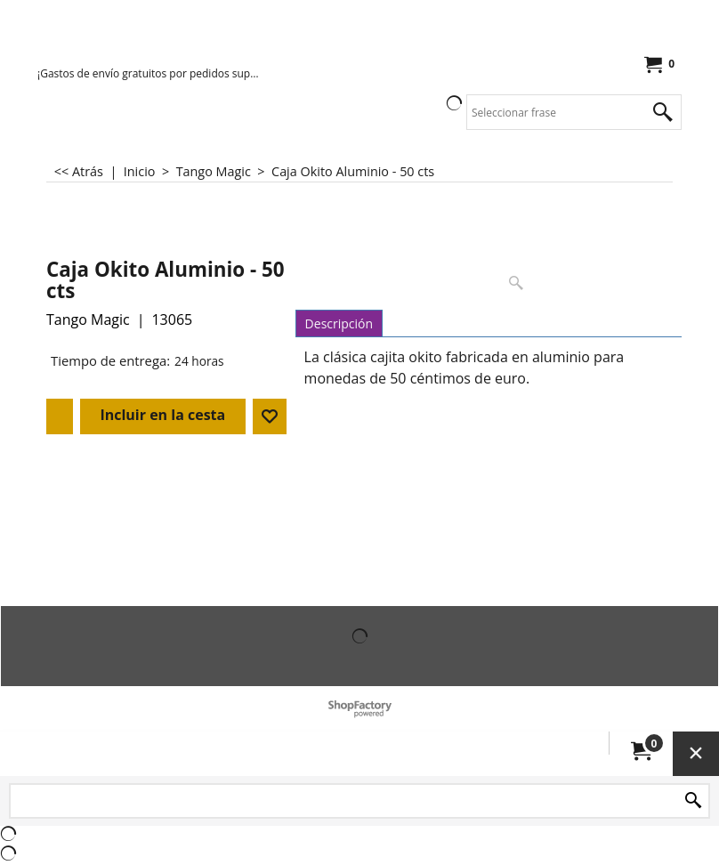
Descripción (339, 323)
